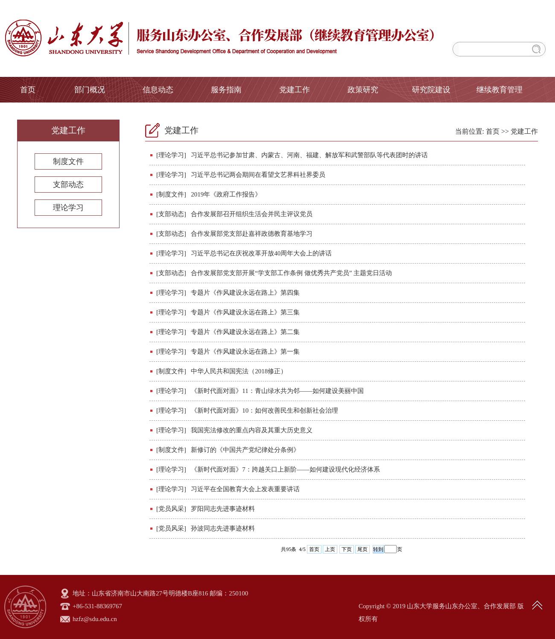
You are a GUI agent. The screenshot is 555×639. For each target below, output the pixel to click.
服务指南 (226, 89)
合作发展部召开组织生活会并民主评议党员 (252, 214)
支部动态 (68, 184)
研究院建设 (431, 89)
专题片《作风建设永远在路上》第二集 (245, 331)
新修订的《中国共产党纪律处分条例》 (245, 449)
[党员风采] (171, 508)
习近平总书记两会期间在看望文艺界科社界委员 (258, 174)
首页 (27, 89)
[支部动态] (171, 214)
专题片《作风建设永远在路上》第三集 (245, 312)
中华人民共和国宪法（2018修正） (239, 371)
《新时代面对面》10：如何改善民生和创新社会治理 (264, 410)
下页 (347, 549)
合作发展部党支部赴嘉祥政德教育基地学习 (252, 233)
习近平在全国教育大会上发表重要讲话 (245, 489)
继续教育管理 (499, 89)
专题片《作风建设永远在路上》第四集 (245, 292)
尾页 (362, 549)
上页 (330, 549)
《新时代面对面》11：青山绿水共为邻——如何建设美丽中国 (277, 390)
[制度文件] (171, 194)
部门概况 (89, 89)
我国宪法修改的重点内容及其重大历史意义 (252, 430)
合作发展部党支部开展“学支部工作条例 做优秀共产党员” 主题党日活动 (291, 273)
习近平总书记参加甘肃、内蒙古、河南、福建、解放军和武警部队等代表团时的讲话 (309, 155)
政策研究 (363, 89)
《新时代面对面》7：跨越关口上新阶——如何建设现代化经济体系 (285, 469)
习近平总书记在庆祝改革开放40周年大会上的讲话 (261, 253)
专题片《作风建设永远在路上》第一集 (245, 351)
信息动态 (158, 89)
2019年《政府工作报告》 (226, 194)
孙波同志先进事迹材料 (223, 528)
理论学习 (68, 207)
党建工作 (294, 89)
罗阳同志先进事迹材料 (223, 508)
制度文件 (68, 161)
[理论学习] (171, 155)
